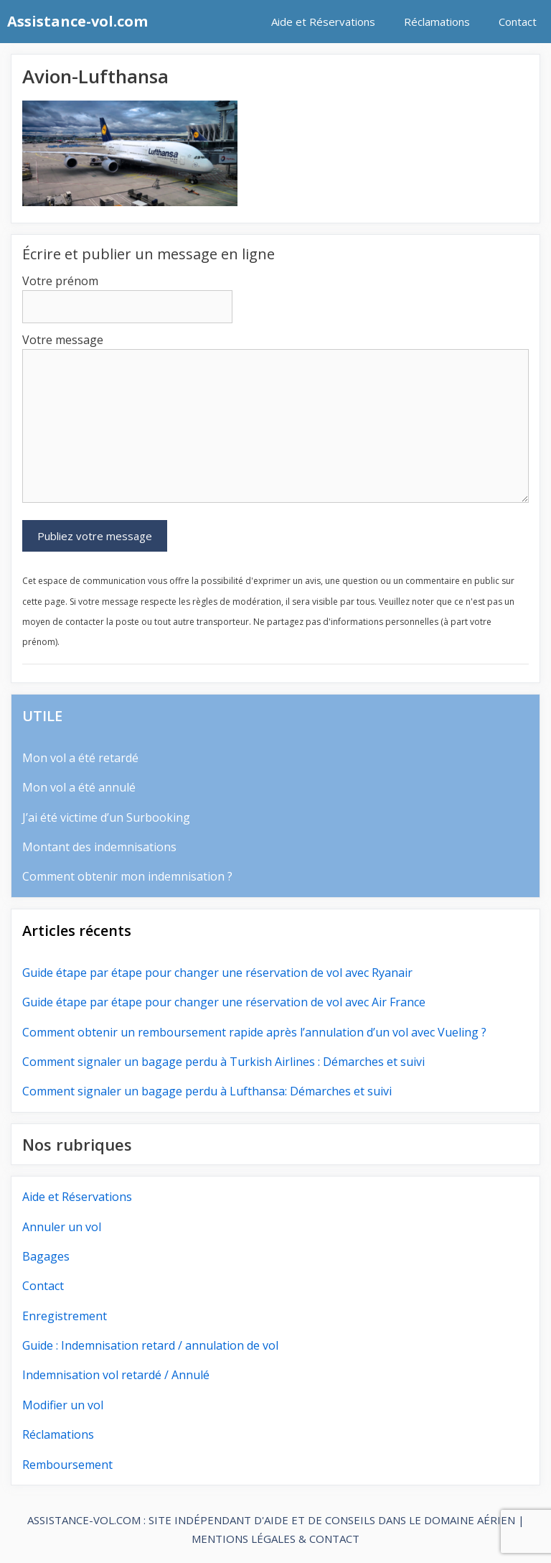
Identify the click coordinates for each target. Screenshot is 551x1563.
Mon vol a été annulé (79, 787)
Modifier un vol (62, 1405)
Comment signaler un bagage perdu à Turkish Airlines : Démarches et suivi (223, 1062)
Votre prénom (60, 281)
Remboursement (67, 1464)
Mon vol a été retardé (80, 758)
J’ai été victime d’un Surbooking (106, 817)
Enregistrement (64, 1316)
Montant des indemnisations (99, 847)
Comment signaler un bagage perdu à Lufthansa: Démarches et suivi (207, 1091)
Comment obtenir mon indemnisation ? (127, 876)
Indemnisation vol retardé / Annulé (115, 1375)
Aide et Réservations (323, 21)
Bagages (46, 1256)
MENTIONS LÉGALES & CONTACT (275, 1538)
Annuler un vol (61, 1227)
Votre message (62, 340)
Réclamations (437, 21)
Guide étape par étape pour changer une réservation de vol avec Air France (223, 1002)
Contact (518, 21)
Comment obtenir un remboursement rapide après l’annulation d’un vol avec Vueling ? (254, 1032)
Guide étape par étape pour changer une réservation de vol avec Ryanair (217, 972)
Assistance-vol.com (77, 21)
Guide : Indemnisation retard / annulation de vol (150, 1345)
